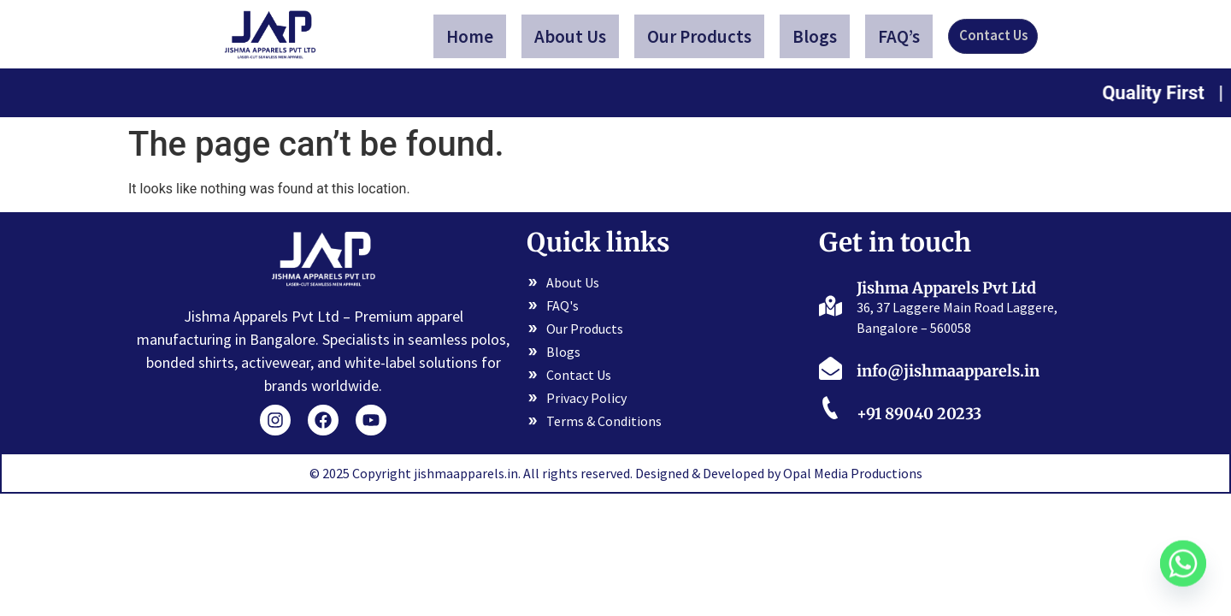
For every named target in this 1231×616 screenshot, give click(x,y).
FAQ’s (901, 36)
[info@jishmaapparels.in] (830, 368)
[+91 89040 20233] (830, 410)
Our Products (702, 36)
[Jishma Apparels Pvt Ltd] (830, 305)
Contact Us (993, 36)
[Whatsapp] (1183, 571)
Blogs (817, 36)
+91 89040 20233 (919, 414)
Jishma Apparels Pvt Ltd (946, 288)
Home (472, 36)
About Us (573, 36)
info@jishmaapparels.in (948, 371)
